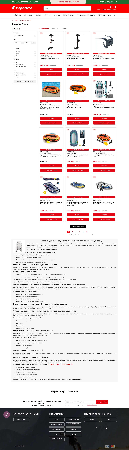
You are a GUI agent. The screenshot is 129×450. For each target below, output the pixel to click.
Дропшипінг (74, 429)
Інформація (56, 414)
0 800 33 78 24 (21, 419)
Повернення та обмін (56, 424)
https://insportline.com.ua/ (61, 364)
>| (87, 231)
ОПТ (57, 434)
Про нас (57, 419)
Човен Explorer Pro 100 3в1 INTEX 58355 (103, 155)
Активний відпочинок (86, 15)
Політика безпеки (56, 429)
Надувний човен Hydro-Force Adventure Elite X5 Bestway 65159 (103, 107)
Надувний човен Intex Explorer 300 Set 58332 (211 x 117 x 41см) (50, 155)
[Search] (67, 8)
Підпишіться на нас (97, 414)
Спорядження (68, 15)
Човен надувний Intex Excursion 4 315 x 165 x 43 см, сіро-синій (103, 203)
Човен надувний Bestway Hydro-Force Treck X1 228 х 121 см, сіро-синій (51, 203)
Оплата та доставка (73, 419)
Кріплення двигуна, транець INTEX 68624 (103, 59)
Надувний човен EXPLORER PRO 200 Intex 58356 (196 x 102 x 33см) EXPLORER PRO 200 (50, 108)
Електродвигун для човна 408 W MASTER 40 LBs (76, 59)
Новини (92, 419)
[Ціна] (17, 43)
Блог (109, 419)
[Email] (80, 402)
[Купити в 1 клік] (51, 74)
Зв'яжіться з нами (26, 414)
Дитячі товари (104, 15)
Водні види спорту (25, 20)
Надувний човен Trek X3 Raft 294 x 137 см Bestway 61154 (77, 155)
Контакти (73, 434)
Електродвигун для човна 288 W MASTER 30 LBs (49, 59)
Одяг (47, 15)
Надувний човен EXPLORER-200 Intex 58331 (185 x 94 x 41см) (77, 107)
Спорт (56, 15)
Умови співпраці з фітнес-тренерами (57, 439)
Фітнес (17, 15)
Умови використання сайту (73, 424)
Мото (38, 15)
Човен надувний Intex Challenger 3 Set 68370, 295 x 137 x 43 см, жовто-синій (77, 204)
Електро (28, 15)
